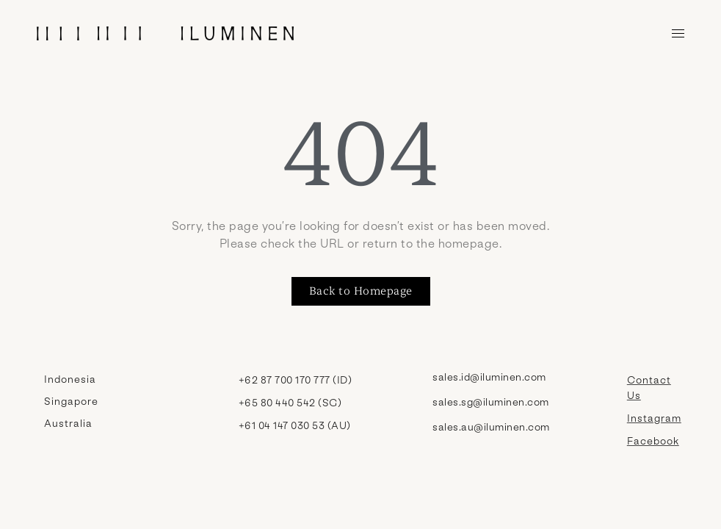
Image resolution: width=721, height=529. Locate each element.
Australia (68, 423)
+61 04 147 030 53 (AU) (295, 425)
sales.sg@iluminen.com (490, 401)
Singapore (71, 401)
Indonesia (70, 379)
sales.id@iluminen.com (489, 376)
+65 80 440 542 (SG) (290, 402)
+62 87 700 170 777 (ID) (295, 379)
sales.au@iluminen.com (491, 426)
